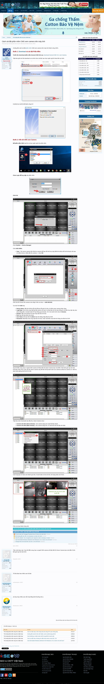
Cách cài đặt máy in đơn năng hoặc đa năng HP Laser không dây (42, 631)
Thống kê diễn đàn (90, 79)
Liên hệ (16, 10)
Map (1, 678)
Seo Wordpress (45, 661)
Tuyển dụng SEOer (88, 659)
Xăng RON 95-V (82, 42)
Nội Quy (9, 678)
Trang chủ (3, 10)
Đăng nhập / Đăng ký (98, 10)
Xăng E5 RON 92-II (82, 46)
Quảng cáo (90, 116)
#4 (76, 605)
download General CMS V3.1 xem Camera (55, 55)
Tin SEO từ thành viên (46, 668)
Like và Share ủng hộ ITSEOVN (10, 646)
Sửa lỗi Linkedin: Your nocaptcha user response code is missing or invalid (32, 538)
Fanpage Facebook (91, 101)
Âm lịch (81, 96)
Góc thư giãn (86, 672)
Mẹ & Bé (85, 670)
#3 (76, 582)
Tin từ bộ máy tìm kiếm (46, 670)
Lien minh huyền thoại (88, 668)
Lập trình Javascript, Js (68, 670)
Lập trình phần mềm (67, 657)
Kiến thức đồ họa (66, 661)
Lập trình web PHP (67, 668)
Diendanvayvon (7, 606)
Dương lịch (82, 93)
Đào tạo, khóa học (88, 663)
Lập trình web (66, 663)
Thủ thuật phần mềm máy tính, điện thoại (17, 43)
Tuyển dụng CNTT (88, 661)
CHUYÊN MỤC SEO (47, 654)
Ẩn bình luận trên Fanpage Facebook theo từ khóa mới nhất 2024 (30, 534)
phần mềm (29, 48)
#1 (76, 545)
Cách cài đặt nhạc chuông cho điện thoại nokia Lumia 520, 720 (42, 638)
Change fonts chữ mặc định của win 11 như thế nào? (27, 541)
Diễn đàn (10, 10)
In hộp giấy (55, 10)
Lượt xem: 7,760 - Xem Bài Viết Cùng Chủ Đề (26, 531)
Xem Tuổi (32, 10)
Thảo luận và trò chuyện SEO (48, 666)
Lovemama (39, 10)
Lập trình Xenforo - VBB (68, 665)
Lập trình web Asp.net (67, 666)
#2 (76, 559)
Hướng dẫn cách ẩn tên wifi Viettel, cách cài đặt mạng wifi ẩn (41, 634)
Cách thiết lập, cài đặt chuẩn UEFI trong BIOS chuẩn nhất (40, 636)
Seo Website (44, 659)
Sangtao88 (6, 560)
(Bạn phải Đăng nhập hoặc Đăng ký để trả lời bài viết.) (66, 620)
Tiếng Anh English (87, 665)
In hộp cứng (64, 10)
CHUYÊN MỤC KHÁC (89, 654)
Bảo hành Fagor (87, 657)
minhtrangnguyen (98, 85)
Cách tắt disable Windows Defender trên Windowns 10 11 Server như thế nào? (33, 539)
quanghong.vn (47, 10)
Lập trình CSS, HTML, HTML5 (69, 672)
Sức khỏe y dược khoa (88, 666)
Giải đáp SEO (44, 672)
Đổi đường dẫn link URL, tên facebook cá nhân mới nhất (28, 536)
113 (10, 67)
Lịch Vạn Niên (24, 10)
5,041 (10, 64)
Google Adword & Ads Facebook (48, 664)
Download (22, 51)
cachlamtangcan (7, 583)
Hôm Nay (90, 90)
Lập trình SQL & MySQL (68, 659)
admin (31, 43)
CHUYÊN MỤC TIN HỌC (69, 654)
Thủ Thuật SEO (45, 657)
